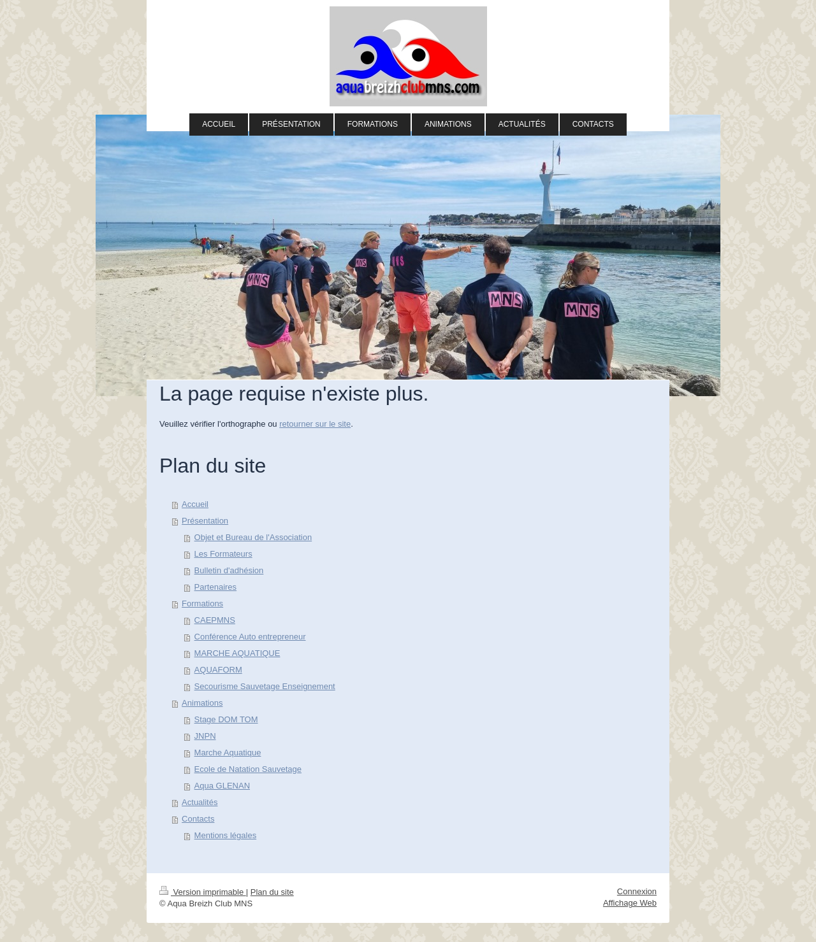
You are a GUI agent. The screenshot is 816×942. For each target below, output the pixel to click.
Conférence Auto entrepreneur (250, 636)
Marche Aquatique (227, 752)
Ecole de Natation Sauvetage (248, 769)
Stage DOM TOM (226, 719)
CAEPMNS (214, 620)
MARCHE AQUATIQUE (237, 653)
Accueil (195, 504)
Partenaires (215, 587)
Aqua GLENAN (222, 785)
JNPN (205, 736)
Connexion (637, 891)
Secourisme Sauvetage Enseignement (264, 686)
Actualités (199, 802)
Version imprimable (202, 892)
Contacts (198, 819)
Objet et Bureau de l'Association (253, 537)
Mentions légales (225, 835)
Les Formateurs (223, 554)
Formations (202, 603)
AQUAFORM (218, 669)
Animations (202, 703)
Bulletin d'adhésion (229, 570)
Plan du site (272, 892)
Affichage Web (630, 903)
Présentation (205, 520)
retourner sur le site (315, 424)
